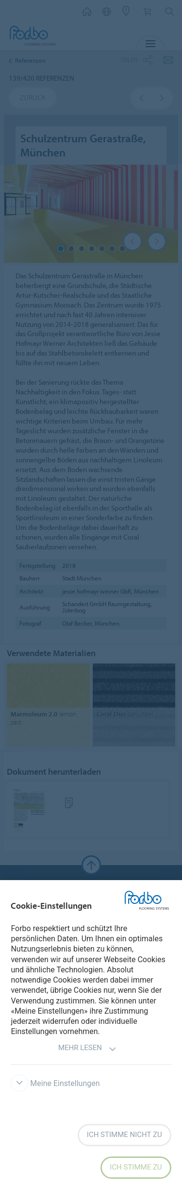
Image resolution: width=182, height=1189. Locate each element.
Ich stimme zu (136, 1167)
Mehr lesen (87, 1048)
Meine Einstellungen (55, 1083)
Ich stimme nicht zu (124, 1134)
